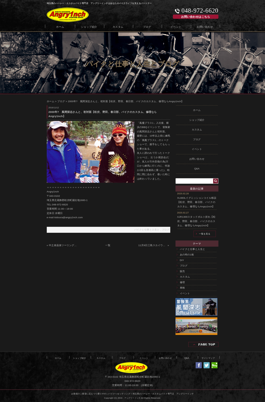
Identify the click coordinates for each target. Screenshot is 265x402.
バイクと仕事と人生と (192, 249)
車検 (182, 287)
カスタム (118, 26)
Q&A (196, 168)
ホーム (60, 26)
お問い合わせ (205, 26)
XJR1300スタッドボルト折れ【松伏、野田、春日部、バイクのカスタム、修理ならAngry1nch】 (196, 221)
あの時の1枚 (187, 254)
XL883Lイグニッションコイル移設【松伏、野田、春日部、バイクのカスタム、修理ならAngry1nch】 (196, 202)
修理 (182, 282)
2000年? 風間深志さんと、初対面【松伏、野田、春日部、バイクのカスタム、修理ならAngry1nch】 (126, 101)
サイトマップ (208, 358)
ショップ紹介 (89, 26)
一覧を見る (204, 234)
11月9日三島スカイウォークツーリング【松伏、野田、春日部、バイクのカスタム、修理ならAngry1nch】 (152, 245)
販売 (182, 271)
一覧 (107, 245)
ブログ (147, 26)
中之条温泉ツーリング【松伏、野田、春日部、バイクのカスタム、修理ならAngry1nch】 (63, 245)
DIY (182, 260)
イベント (175, 26)
